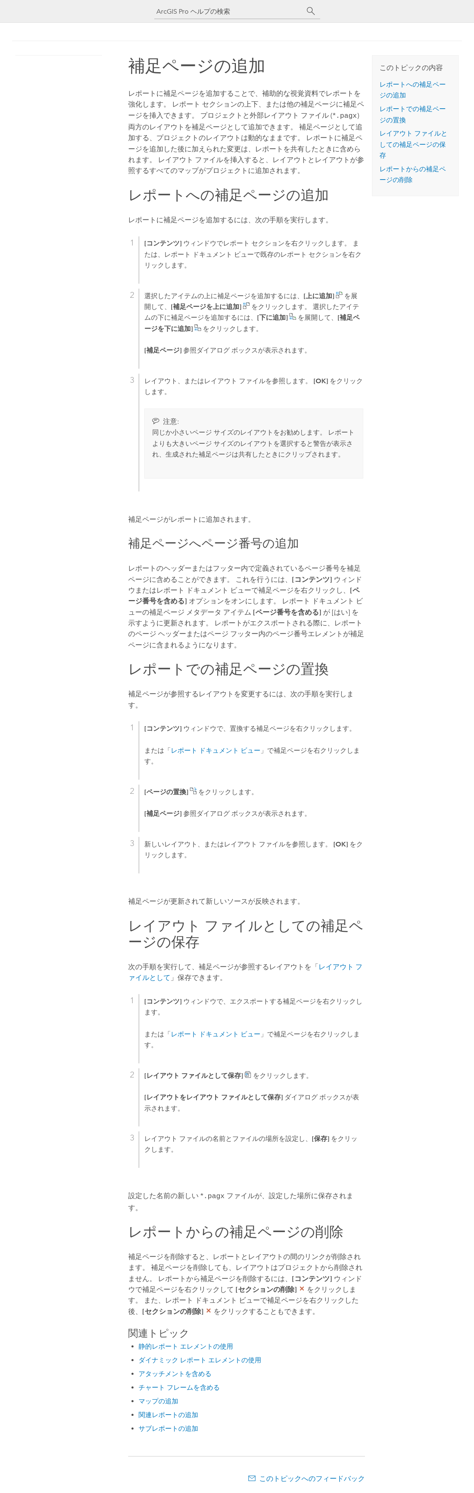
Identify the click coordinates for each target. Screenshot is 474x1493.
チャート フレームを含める (179, 1386)
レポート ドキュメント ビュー (215, 750)
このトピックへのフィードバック (312, 1477)
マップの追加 (158, 1399)
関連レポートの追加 (168, 1413)
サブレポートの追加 (168, 1427)
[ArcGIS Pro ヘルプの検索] (229, 11)
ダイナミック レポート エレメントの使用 (200, 1358)
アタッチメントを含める (175, 1372)
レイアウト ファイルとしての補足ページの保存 (413, 144)
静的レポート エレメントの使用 (186, 1345)
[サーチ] (311, 11)
